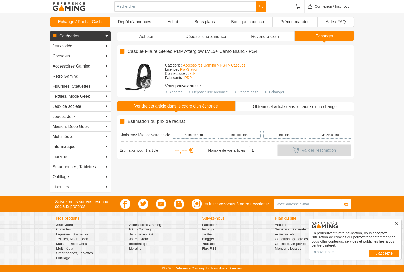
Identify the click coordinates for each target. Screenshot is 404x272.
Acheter (175, 92)
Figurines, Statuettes (72, 234)
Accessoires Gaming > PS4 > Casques (214, 65)
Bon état (285, 135)
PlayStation (189, 69)
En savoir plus (323, 252)
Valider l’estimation (314, 150)
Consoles (63, 229)
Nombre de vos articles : (227, 150)
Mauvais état (330, 135)
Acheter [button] (146, 36)
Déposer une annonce (210, 92)
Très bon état (239, 135)
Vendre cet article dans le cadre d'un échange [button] (176, 106)
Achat (172, 22)
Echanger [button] (324, 36)
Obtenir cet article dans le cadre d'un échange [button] (295, 106)
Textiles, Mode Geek (72, 239)
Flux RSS (209, 248)
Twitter (207, 234)
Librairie (135, 248)
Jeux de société (141, 234)
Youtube (208, 244)
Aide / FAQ (336, 22)
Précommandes (295, 22)
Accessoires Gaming (145, 225)
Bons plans (205, 22)
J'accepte (384, 253)
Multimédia (64, 248)
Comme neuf (194, 135)
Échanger (276, 92)
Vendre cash (248, 92)
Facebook (209, 225)
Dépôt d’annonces (134, 22)
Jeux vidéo (64, 225)
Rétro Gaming (140, 229)
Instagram (209, 229)
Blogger (208, 239)
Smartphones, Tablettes (74, 253)
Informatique (139, 244)
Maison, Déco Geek (71, 244)
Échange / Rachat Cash (80, 22)
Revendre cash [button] (265, 36)
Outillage (63, 258)
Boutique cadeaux (247, 22)
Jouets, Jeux (139, 239)
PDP (188, 78)
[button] (80, 36)
